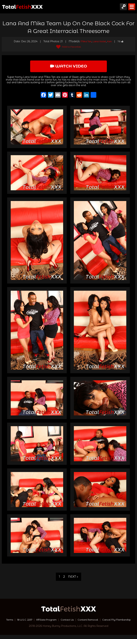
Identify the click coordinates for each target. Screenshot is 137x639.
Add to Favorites (68, 46)
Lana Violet (99, 41)
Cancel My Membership (68, 623)
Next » (73, 577)
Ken (110, 41)
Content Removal (106, 620)
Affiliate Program (62, 620)
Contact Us (84, 620)
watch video (68, 66)
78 (122, 41)
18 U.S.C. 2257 (38, 620)
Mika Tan (85, 41)
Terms (22, 620)
